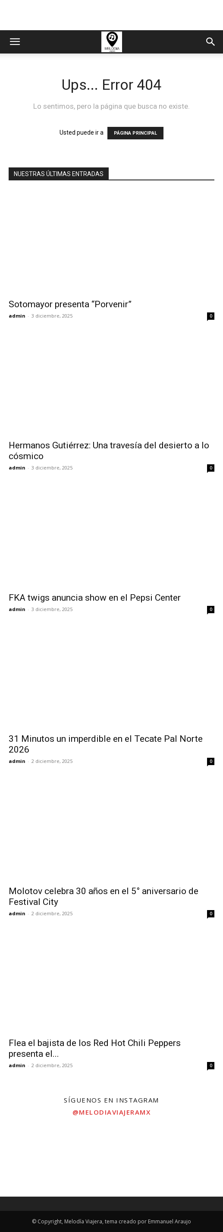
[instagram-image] (37, 1159)
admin (17, 315)
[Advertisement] (112, 15)
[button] (14, 42)
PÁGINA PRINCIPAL (135, 133)
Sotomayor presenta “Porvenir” (70, 304)
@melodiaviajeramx (111, 1112)
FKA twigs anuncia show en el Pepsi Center (95, 597)
